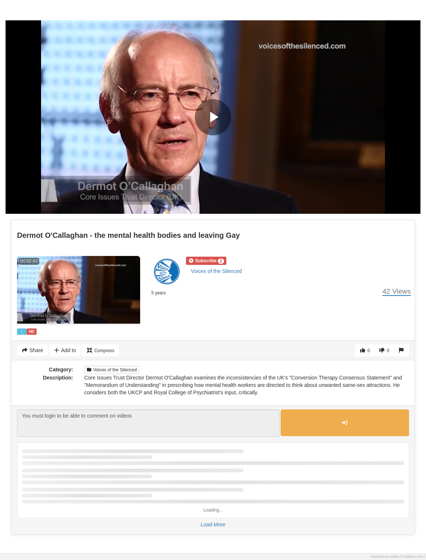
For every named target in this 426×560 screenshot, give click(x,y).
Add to (65, 350)
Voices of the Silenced (216, 271)
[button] (206, 261)
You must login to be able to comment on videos (148, 423)
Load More (213, 524)
